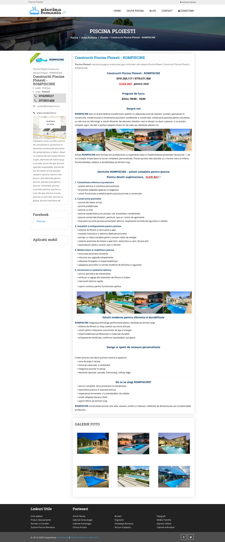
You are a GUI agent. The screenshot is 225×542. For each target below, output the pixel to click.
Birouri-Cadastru (123, 527)
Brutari (118, 516)
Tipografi (161, 516)
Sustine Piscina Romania (43, 527)
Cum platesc (37, 516)
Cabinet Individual (165, 527)
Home (117, 10)
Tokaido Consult (79, 537)
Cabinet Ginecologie (82, 519)
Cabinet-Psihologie (82, 523)
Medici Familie (164, 519)
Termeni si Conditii (40, 523)
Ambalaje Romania (124, 523)
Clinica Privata (80, 527)
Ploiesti (104, 37)
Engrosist (119, 519)
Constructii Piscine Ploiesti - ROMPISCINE (110, 57)
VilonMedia (62, 537)
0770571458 (46, 100)
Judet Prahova (89, 37)
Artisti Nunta (79, 516)
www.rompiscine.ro (44, 112)
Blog (153, 10)
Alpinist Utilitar (164, 523)
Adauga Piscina (188, 2)
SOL (97, 537)
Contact (167, 10)
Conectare (186, 10)
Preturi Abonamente (41, 519)
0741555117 (46, 96)
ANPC (91, 537)
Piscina (74, 37)
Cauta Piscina (135, 10)
